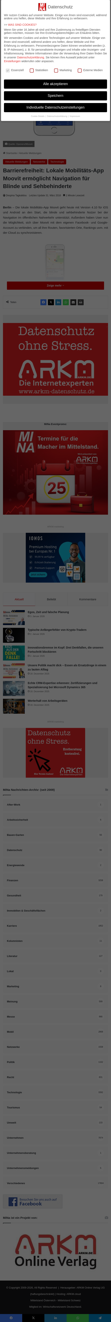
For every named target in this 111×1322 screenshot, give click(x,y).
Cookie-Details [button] (38, 114)
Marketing (63, 68)
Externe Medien (90, 68)
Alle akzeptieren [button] (55, 82)
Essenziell (15, 68)
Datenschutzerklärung (30, 55)
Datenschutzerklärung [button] (57, 114)
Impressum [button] (75, 114)
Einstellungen (12, 59)
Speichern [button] (55, 94)
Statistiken (39, 68)
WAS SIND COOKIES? (22, 22)
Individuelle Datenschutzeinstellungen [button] (56, 105)
